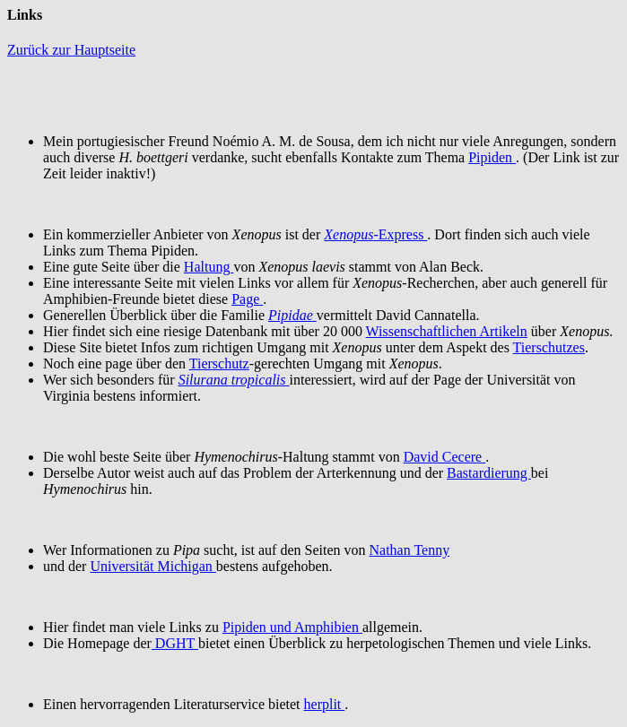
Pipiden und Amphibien (292, 627)
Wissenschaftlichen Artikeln (446, 331)
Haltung (209, 266)
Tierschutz (219, 363)
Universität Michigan (152, 566)
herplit (324, 704)
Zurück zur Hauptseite (71, 49)
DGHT (175, 643)
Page (247, 299)
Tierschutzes (549, 347)
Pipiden (492, 157)
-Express (375, 234)
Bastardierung (489, 472)
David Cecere (445, 456)
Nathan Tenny (410, 550)
